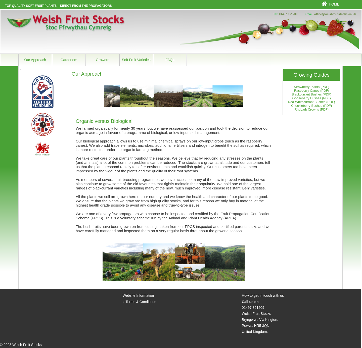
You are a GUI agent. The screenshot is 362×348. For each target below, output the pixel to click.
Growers (102, 60)
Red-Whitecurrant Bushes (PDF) (311, 102)
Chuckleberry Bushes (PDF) (311, 106)
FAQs (169, 60)
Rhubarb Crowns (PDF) (311, 109)
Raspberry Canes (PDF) (311, 90)
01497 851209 (253, 308)
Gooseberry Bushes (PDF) (311, 98)
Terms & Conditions (141, 302)
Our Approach (35, 60)
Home (334, 4)
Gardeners (69, 60)
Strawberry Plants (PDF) (311, 87)
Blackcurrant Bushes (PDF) (311, 94)
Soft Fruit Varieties (136, 60)
